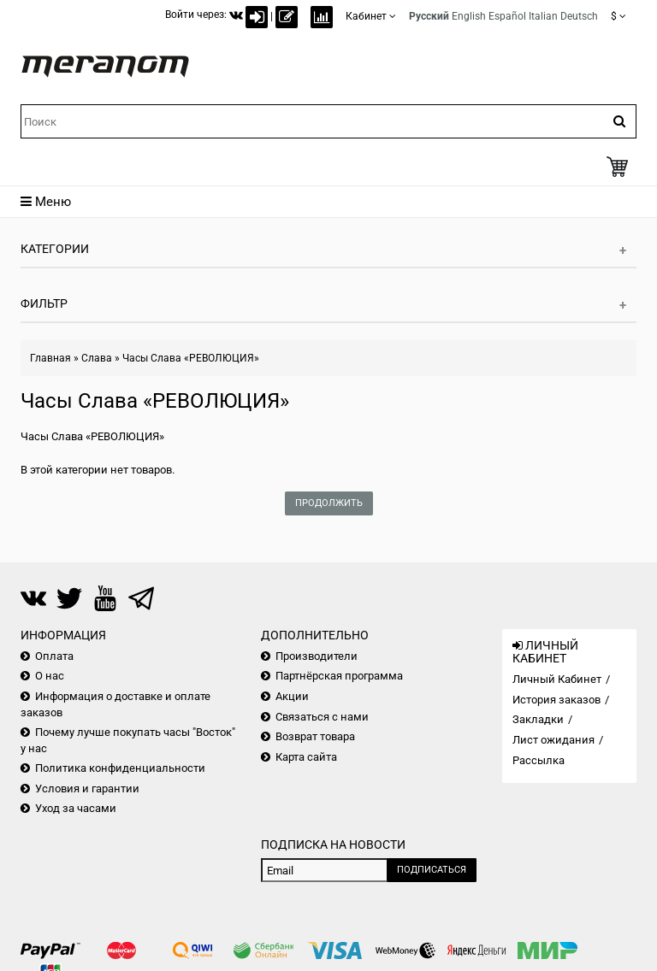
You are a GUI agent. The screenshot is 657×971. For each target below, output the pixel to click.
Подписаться (431, 869)
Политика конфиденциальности (120, 768)
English (469, 16)
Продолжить (329, 503)
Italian (543, 16)
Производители (316, 656)
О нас (49, 675)
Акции (292, 696)
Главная (50, 358)
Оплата (54, 656)
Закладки (538, 719)
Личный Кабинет (556, 679)
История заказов (556, 699)
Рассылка (538, 760)
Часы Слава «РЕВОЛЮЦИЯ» (190, 358)
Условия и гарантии (87, 788)
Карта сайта (306, 756)
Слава (96, 358)
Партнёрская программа (339, 675)
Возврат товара (315, 736)
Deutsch (579, 16)
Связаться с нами (322, 716)
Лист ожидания (553, 739)
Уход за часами (75, 808)
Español (507, 16)
